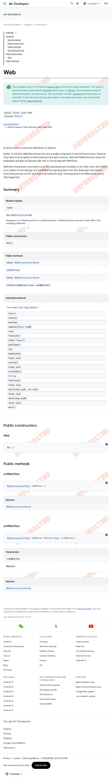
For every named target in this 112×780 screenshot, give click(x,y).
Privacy (43, 660)
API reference (12, 14)
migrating (77, 94)
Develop (27, 24)
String (12, 376)
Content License (84, 608)
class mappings (34, 101)
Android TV (81, 660)
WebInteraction (23, 262)
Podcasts (8, 669)
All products (9, 747)
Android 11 (8, 710)
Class (19, 340)
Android (7, 641)
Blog (6, 665)
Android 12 (9, 705)
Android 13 (8, 701)
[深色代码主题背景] (106, 444)
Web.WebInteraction (18, 215)
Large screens (82, 641)
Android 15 (9, 691)
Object (18, 116)
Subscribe (41, 765)
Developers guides (48, 689)
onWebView (12, 270)
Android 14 (9, 696)
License (16, 758)
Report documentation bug (88, 686)
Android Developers (12, 24)
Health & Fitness (47, 651)
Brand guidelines (31, 758)
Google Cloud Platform (14, 743)
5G (41, 665)
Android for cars (83, 655)
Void (35, 262)
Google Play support (85, 691)
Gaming (43, 641)
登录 (106, 3)
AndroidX (47, 90)
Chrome (7, 733)
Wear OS (80, 646)
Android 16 (9, 686)
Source (7, 655)
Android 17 (9, 682)
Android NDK (46, 703)
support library (54, 87)
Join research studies (85, 696)
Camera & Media (47, 655)
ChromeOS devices (85, 651)
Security (7, 651)
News (6, 660)
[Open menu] (5, 3)
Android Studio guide (50, 685)
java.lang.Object (11, 124)
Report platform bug (85, 682)
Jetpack (71, 90)
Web (8, 243)
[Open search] (72, 3)
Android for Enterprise (14, 646)
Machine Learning (48, 646)
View (31, 285)
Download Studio (48, 699)
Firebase (8, 738)
